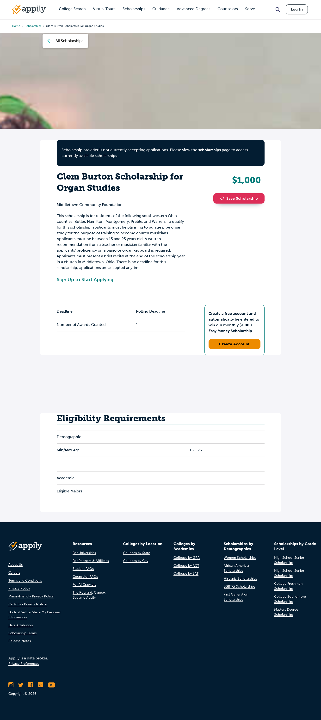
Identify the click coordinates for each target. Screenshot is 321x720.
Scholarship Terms (22, 633)
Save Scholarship (239, 198)
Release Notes (19, 641)
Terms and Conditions (25, 580)
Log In (297, 9)
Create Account (234, 344)
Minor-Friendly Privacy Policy (31, 596)
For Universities (84, 553)
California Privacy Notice (27, 604)
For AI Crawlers (84, 585)
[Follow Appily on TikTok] (40, 685)
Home (16, 26)
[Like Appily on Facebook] (30, 685)
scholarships (209, 150)
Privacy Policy (19, 588)
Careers (14, 573)
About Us (15, 565)
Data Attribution (20, 625)
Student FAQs (83, 569)
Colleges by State (136, 553)
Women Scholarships (240, 558)
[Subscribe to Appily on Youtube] (51, 685)
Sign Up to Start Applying (85, 279)
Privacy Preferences (23, 664)
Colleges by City (135, 561)
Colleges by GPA (186, 558)
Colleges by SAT (185, 573)
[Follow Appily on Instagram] (10, 685)
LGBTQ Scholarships (239, 586)
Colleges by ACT (186, 566)
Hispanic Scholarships (240, 579)
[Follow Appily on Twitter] (20, 685)
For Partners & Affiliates (91, 561)
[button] (223, 198)
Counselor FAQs (85, 577)
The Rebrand (82, 592)
